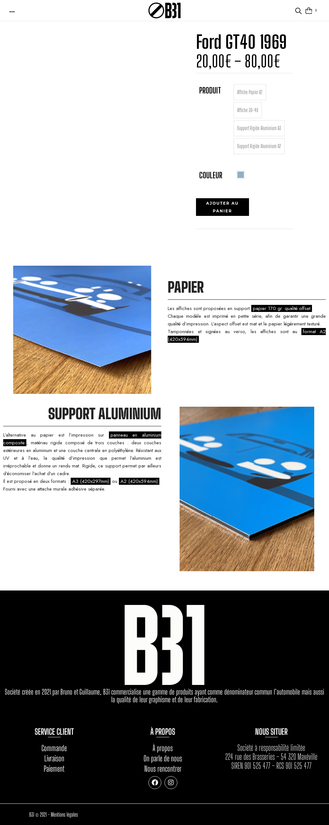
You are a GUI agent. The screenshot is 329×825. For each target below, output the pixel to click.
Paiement (54, 768)
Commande (54, 748)
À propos (163, 748)
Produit (210, 90)
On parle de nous (163, 758)
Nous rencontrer (163, 768)
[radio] (250, 92)
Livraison (54, 758)
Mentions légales (64, 814)
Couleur (210, 175)
